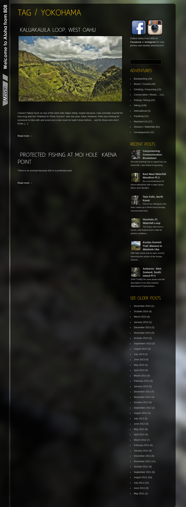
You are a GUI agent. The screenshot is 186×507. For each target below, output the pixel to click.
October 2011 (141, 466)
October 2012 (141, 402)
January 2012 (141, 450)
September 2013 (142, 343)
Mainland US (140, 121)
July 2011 (139, 482)
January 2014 (141, 322)
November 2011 (142, 461)
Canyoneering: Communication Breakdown (152, 155)
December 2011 (142, 456)
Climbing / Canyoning (145, 89)
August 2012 (140, 413)
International (140, 110)
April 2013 (139, 370)
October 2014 (141, 311)
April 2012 (139, 434)
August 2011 (140, 477)
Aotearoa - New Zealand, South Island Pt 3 (152, 272)
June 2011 (139, 488)
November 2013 (142, 332)
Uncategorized (141, 132)
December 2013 (142, 327)
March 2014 (140, 316)
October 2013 (141, 338)
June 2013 (139, 359)
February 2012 (141, 445)
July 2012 (139, 418)
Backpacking (140, 78)
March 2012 (140, 440)
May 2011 (139, 493)
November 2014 (142, 306)
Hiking (137, 105)
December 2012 (142, 391)
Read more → (25, 136)
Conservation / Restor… (146, 94)
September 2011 (142, 472)
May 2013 (139, 365)
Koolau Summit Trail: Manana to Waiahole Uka (152, 246)
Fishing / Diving (142, 100)
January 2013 (141, 386)
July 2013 (139, 354)
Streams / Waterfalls (144, 126)
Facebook (135, 42)
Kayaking (138, 116)
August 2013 (140, 348)
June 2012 (139, 423)
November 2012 (142, 397)
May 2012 (139, 429)
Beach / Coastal (142, 84)
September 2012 (142, 407)
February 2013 (141, 381)
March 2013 (140, 375)
